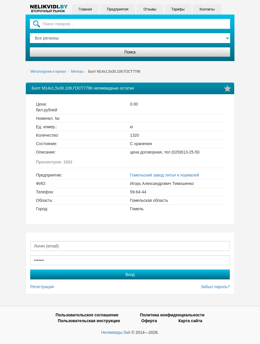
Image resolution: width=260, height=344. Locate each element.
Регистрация (42, 286)
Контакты (207, 9)
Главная (85, 9)
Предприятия (118, 9)
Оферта (149, 320)
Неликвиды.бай (115, 332)
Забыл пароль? (215, 286)
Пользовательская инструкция (89, 320)
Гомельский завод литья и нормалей (164, 175)
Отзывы (149, 9)
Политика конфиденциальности (172, 315)
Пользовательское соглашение (86, 315)
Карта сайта (190, 320)
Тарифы (177, 9)
